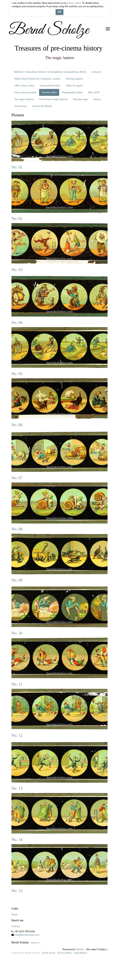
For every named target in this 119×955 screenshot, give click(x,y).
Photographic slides (72, 92)
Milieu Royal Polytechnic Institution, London (37, 78)
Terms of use (48, 952)
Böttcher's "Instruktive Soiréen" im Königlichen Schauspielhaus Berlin (50, 71)
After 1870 (94, 92)
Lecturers (96, 71)
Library (97, 99)
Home (14, 914)
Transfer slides (49, 92)
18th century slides (24, 85)
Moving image (80, 99)
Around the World (41, 106)
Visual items (20, 106)
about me (35, 942)
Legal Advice (80, 952)
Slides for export (74, 85)
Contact (15, 926)
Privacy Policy (64, 952)
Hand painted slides (50, 85)
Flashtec (80, 949)
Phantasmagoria (74, 78)
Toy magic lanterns (24, 99)
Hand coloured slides (25, 92)
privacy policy (74, 2)
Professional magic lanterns (53, 99)
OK (59, 12)
